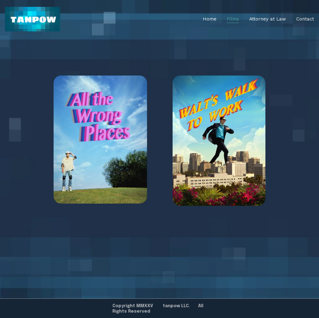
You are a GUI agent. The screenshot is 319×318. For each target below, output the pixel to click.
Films (233, 19)
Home (210, 19)
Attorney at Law (267, 19)
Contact (305, 19)
